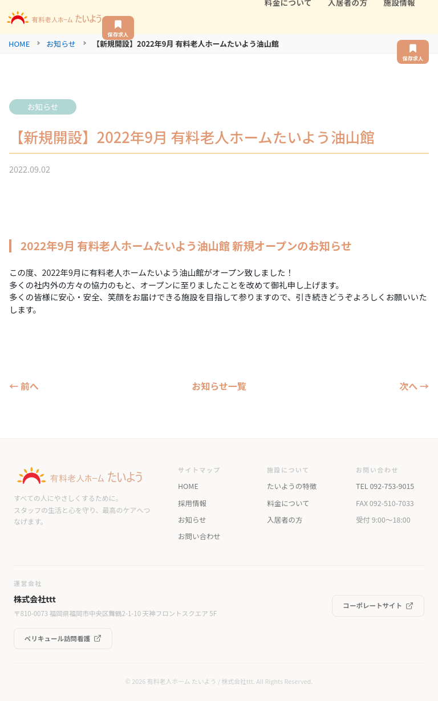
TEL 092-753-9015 (385, 486)
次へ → (414, 386)
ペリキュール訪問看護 (63, 638)
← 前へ (24, 386)
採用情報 (192, 503)
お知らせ (61, 43)
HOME (19, 43)
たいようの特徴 (292, 486)
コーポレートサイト (378, 605)
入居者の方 (284, 520)
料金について (288, 503)
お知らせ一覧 (219, 386)
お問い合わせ (199, 536)
